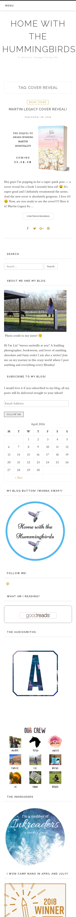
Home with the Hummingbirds (39, 36)
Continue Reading (38, 216)
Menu (9, 5)
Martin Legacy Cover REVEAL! (38, 109)
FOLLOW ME (14, 414)
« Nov (19, 478)
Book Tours (37, 102)
